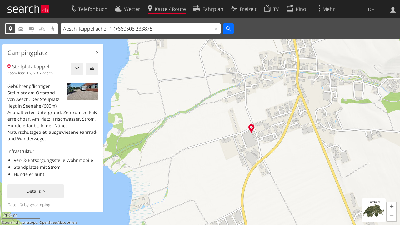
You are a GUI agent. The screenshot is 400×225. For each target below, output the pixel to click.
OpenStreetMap (52, 222)
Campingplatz (27, 53)
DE (371, 9)
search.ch (11, 222)
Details (34, 191)
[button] (391, 207)
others (72, 222)
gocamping (40, 205)
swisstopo (29, 222)
